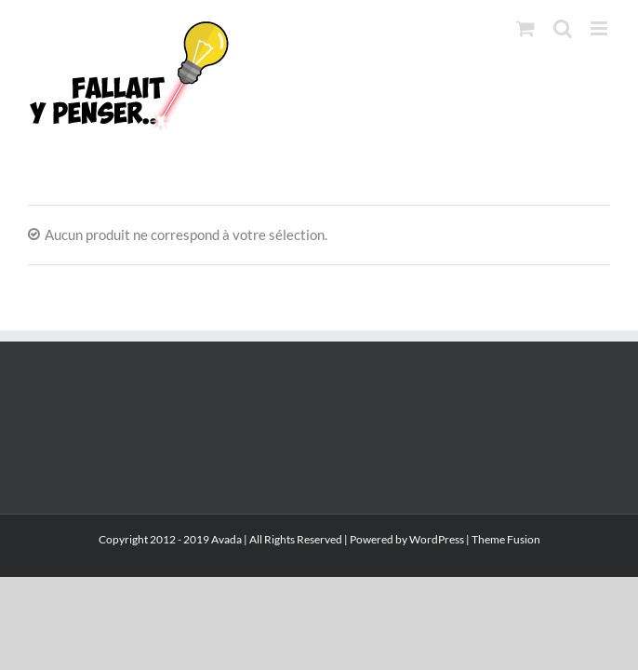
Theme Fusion (506, 588)
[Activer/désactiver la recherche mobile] (562, 28)
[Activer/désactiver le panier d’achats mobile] (525, 28)
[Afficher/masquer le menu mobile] (600, 28)
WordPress (436, 588)
